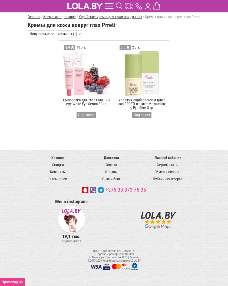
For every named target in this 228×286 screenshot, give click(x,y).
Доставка (111, 158)
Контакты (58, 172)
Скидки (58, 165)
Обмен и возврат (167, 172)
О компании (57, 179)
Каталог (57, 158)
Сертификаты (168, 165)
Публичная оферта (167, 179)
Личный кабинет (167, 158)
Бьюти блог (111, 179)
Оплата (111, 165)
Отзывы (111, 172)
